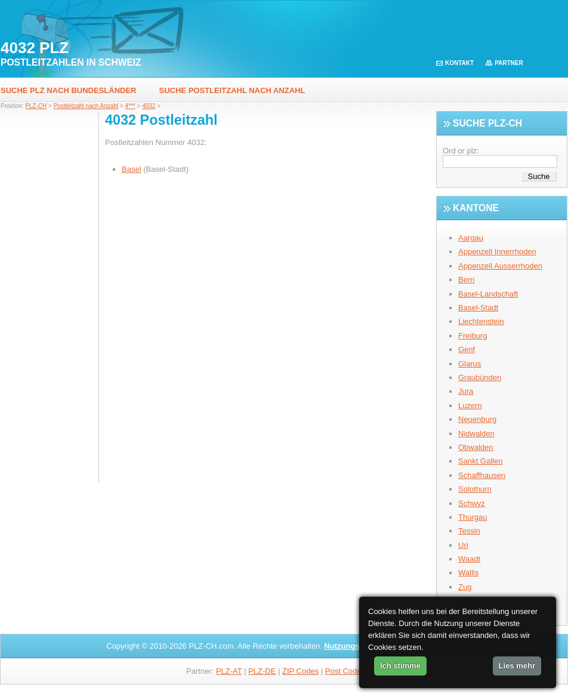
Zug (464, 586)
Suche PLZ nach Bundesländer (69, 90)
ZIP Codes (300, 671)
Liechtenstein (481, 321)
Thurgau (472, 517)
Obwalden (475, 447)
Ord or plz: (461, 150)
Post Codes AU (351, 671)
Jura (465, 391)
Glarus (469, 363)
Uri (463, 545)
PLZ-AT (229, 671)
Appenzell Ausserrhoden (500, 265)
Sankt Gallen (480, 461)
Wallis (468, 572)
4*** (130, 106)
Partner (509, 63)
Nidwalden (476, 433)
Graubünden (479, 377)
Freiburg (472, 335)
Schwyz (471, 503)
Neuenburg (477, 419)
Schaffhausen (481, 475)
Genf (466, 349)
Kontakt (459, 63)
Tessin (469, 530)
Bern (466, 279)
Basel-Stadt (478, 307)
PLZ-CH (36, 106)
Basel (131, 169)
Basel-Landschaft (488, 293)
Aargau (470, 237)
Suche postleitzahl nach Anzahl (232, 90)
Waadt (469, 558)
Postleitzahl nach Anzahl (86, 106)
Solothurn (475, 489)
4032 (148, 106)
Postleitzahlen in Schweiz (71, 62)
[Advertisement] (49, 301)
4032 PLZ (35, 48)
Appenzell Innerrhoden (497, 251)
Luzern (470, 405)
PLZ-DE (262, 671)
